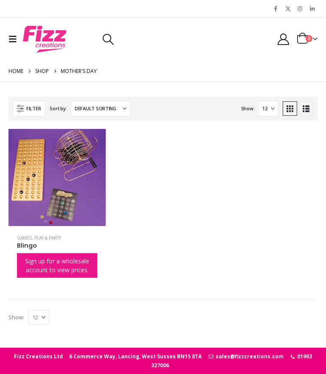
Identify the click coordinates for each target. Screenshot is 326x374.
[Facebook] (275, 8)
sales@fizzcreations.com (245, 356)
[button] (14, 39)
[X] (287, 8)
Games (24, 238)
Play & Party (47, 238)
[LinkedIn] (312, 8)
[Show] (268, 108)
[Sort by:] (100, 108)
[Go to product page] (57, 177)
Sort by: (58, 108)
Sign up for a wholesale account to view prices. (57, 265)
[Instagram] (300, 8)
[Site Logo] (44, 39)
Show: (248, 108)
